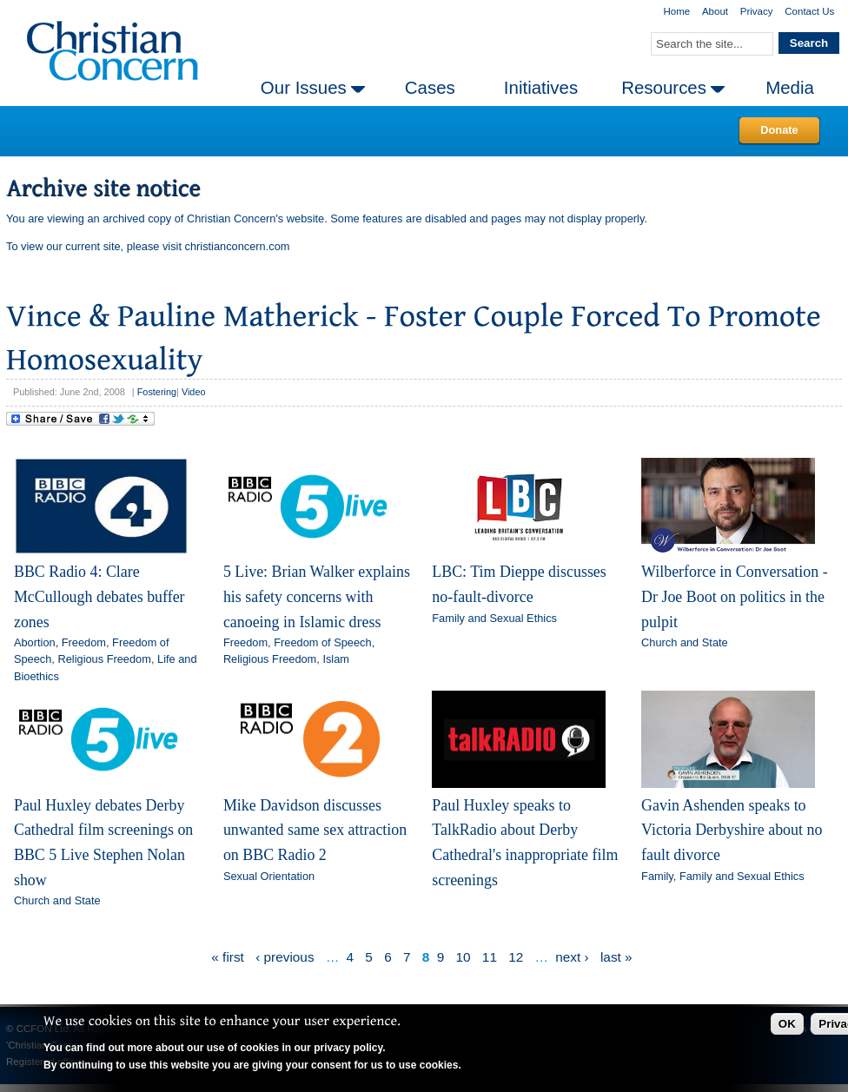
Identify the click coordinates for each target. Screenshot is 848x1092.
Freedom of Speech (322, 642)
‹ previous (284, 957)
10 (462, 957)
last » (616, 957)
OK (787, 1023)
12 (515, 957)
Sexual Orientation (269, 876)
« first (227, 957)
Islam (335, 658)
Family (657, 876)
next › (571, 957)
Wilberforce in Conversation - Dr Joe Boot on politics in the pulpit (734, 596)
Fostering (156, 392)
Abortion (35, 642)
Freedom (84, 642)
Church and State (684, 642)
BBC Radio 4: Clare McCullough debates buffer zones (99, 596)
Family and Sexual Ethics (494, 618)
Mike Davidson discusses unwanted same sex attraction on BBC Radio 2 (315, 830)
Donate (779, 129)
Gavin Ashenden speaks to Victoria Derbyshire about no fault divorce (731, 830)
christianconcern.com (237, 246)
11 (489, 957)
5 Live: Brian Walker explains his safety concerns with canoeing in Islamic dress (316, 596)
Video (194, 392)
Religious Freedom (103, 658)
